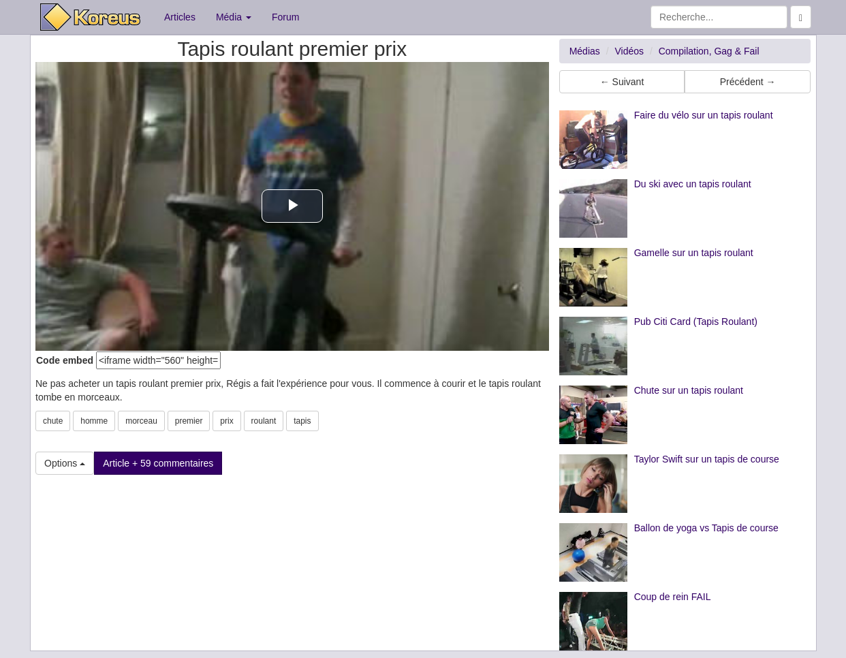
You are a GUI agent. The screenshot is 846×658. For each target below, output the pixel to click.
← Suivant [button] (622, 81)
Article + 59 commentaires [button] (158, 463)
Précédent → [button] (748, 81)
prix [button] (226, 421)
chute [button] (53, 421)
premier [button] (189, 421)
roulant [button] (264, 421)
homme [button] (94, 421)
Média (233, 17)
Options (64, 463)
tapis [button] (302, 421)
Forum (285, 17)
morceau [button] (141, 421)
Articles (179, 17)
